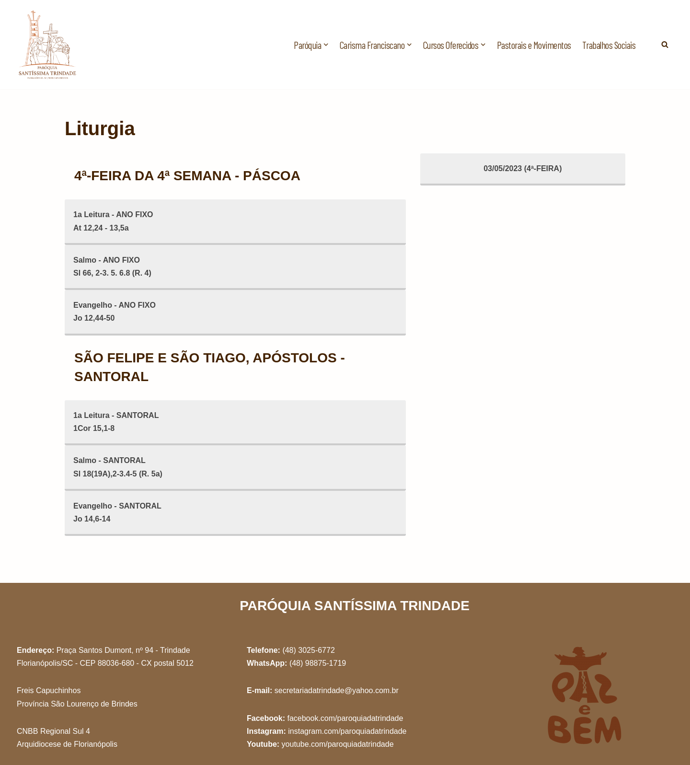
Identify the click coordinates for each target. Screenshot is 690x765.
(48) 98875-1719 (317, 663)
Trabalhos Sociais (609, 45)
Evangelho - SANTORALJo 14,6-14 (117, 512)
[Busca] (664, 44)
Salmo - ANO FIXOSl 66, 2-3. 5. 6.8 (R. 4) (112, 266)
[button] (325, 44)
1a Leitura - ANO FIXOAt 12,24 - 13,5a (113, 221)
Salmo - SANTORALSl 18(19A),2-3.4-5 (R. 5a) (117, 466)
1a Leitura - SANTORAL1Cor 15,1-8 (116, 421)
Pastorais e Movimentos (534, 45)
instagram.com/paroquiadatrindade (347, 731)
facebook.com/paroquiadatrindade (345, 718)
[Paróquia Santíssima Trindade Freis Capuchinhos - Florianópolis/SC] (48, 45)
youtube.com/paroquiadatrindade (338, 744)
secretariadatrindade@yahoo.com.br (337, 690)
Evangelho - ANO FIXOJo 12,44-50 (114, 311)
